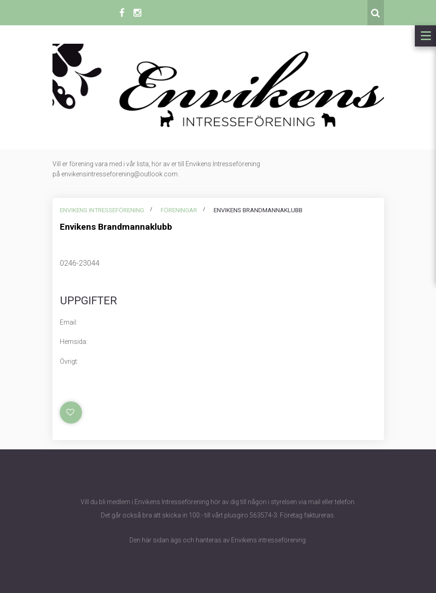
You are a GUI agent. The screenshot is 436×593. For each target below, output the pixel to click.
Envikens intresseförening (102, 210)
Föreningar (179, 210)
